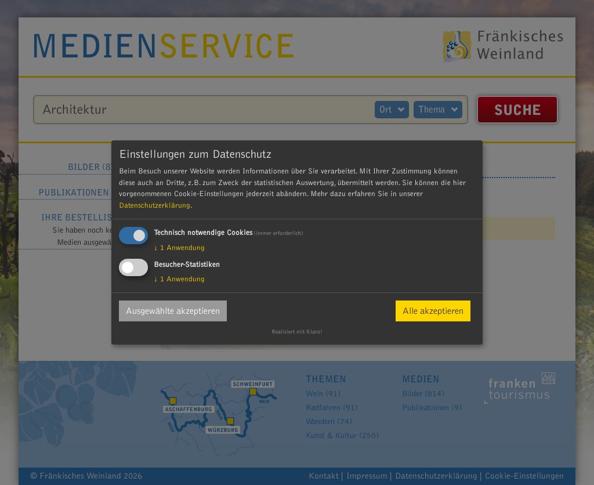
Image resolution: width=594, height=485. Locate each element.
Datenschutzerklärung (154, 205)
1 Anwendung (179, 248)
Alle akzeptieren (433, 311)
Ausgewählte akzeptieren (173, 311)
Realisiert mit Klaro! (297, 331)
